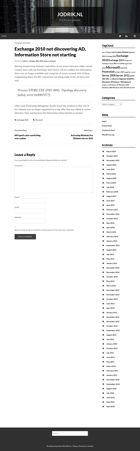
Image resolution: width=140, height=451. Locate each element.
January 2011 (111, 375)
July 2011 (110, 353)
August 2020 (111, 178)
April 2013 (110, 308)
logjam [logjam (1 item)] (126, 63)
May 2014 (110, 281)
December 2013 (112, 290)
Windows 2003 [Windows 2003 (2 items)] (123, 85)
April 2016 (110, 227)
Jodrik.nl (70, 14)
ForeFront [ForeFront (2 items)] (128, 60)
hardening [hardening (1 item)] (110, 63)
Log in (104, 121)
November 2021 (112, 160)
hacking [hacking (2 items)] (104, 63)
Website (18, 217)
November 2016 (112, 214)
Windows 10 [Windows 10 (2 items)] (113, 85)
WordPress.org (108, 135)
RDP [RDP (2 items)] (122, 72)
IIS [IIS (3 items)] (115, 63)
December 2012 (112, 317)
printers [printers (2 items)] (117, 72)
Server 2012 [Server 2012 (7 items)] (123, 75)
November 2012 (112, 321)
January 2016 (111, 241)
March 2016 (111, 232)
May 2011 (110, 362)
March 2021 (111, 174)
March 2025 (111, 151)
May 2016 (110, 223)
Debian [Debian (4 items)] (125, 52)
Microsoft (26, 43)
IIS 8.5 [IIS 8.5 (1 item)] (117, 63)
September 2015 (113, 245)
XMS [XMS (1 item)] (133, 87)
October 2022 (112, 156)
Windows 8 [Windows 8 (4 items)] (126, 82)
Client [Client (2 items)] (109, 52)
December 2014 (112, 268)
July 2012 (110, 339)
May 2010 (110, 402)
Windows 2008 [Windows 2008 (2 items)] (107, 87)
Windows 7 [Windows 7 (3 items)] (115, 82)
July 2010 (110, 393)
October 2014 (112, 277)
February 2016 (112, 236)
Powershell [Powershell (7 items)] (108, 71)
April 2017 (110, 205)
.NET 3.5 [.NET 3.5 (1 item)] (104, 52)
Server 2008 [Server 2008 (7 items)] (109, 75)
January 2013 (111, 312)
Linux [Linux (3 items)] (122, 63)
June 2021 (110, 169)
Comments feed (108, 130)
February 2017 (112, 209)
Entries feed (107, 126)
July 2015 (110, 254)
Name (17, 197)
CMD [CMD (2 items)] (113, 52)
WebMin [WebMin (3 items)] (130, 79)
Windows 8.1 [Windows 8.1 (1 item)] (105, 85)
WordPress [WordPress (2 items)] (128, 87)
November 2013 (112, 295)
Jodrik (24, 61)
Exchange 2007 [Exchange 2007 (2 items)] (111, 56)
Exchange (18, 43)
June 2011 (110, 357)
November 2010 (112, 380)
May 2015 (110, 259)
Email (17, 207)
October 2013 (112, 299)
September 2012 (113, 330)
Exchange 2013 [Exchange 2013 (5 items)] (116, 60)
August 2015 (111, 250)
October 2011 (112, 348)
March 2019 (111, 183)
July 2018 (110, 187)
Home (4, 36)
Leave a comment (50, 61)
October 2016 (112, 218)
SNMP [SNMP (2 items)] (132, 76)
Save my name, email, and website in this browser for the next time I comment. (44, 230)
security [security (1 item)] (133, 72)
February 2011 (112, 371)
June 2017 (110, 201)
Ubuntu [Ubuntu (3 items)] (115, 79)
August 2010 (111, 388)
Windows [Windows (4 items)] (106, 82)
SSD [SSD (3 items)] (103, 79)
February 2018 (112, 192)
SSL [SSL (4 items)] (107, 79)
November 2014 (112, 272)
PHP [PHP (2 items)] (125, 68)
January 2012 (111, 344)
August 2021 (111, 165)
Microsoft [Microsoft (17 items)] (113, 67)
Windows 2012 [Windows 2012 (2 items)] (118, 87)
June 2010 (110, 397)
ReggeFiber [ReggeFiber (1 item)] (127, 72)
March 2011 (111, 366)
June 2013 (110, 303)
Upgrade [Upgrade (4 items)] (122, 79)
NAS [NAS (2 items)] (122, 68)
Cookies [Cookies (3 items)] (118, 52)
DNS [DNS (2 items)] (103, 56)
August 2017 (111, 196)
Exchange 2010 (22, 120)
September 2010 (113, 384)
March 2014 (111, 286)
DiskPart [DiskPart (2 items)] (132, 52)
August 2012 (111, 335)
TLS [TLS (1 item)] (110, 79)
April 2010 (110, 406)
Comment (19, 165)
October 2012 (112, 326)
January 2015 (111, 263)
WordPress (66, 446)
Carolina (90, 446)
